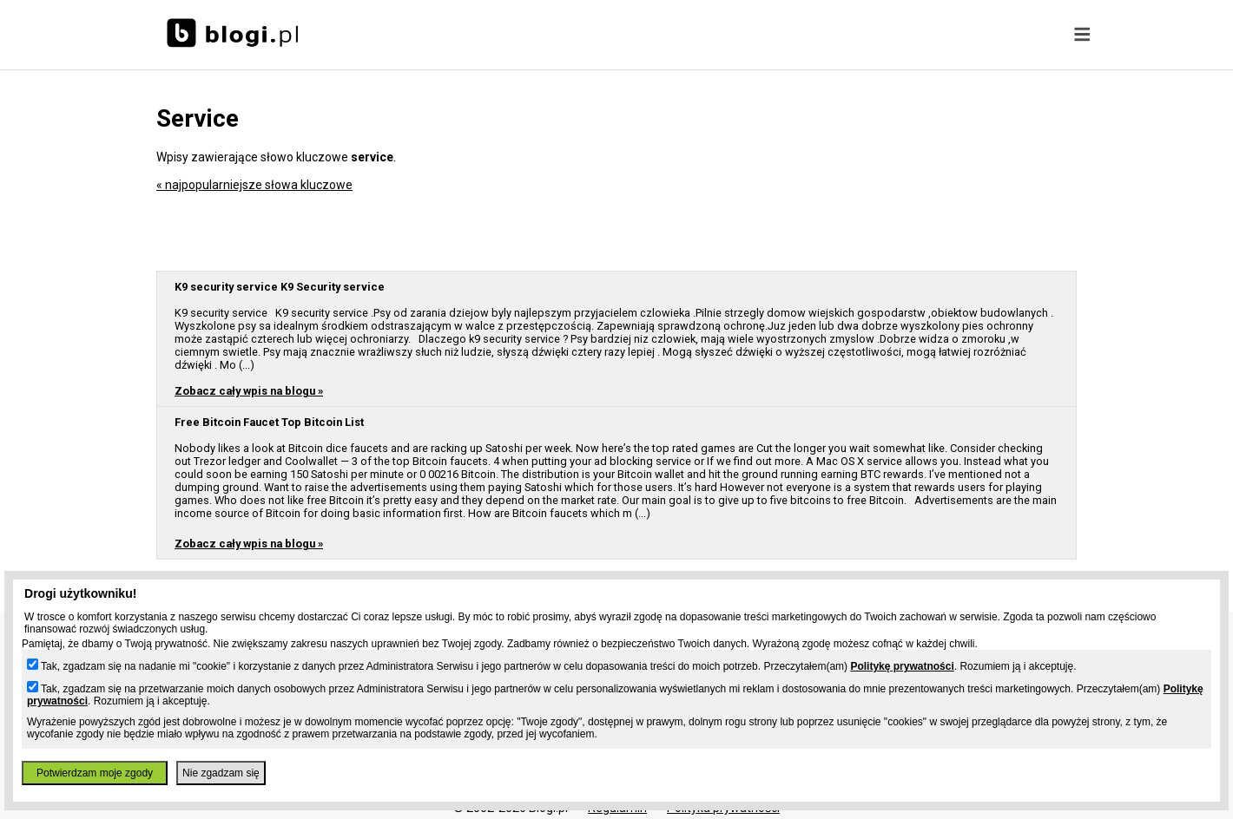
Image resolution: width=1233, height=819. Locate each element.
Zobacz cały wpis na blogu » (249, 390)
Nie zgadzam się (221, 773)
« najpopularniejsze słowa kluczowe (254, 185)
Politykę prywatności (901, 666)
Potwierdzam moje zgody (94, 773)
